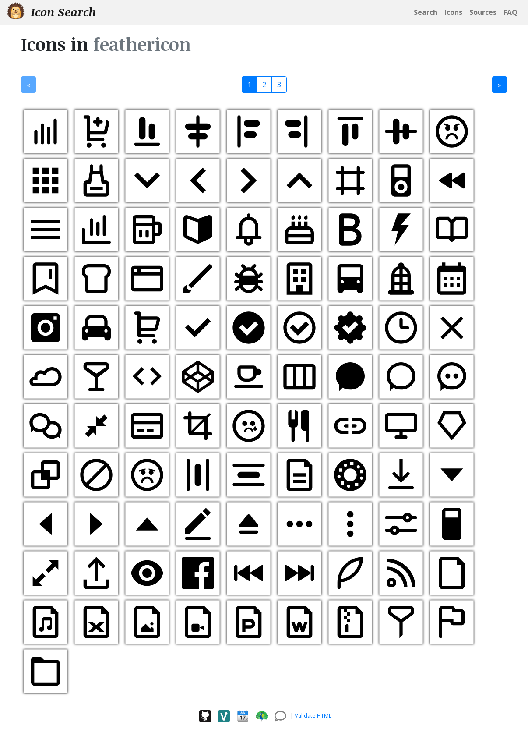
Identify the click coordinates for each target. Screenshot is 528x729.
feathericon (142, 44)
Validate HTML (313, 715)
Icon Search (51, 12)
